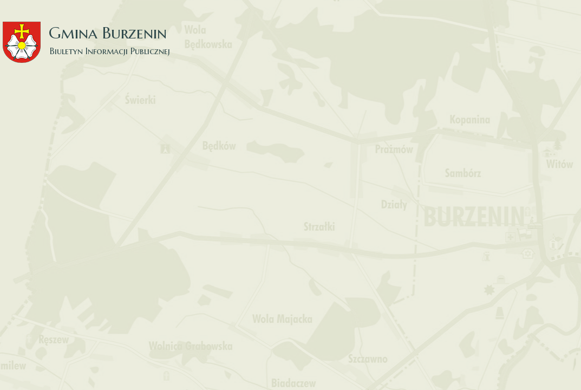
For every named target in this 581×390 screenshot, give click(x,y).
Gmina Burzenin (92, 32)
